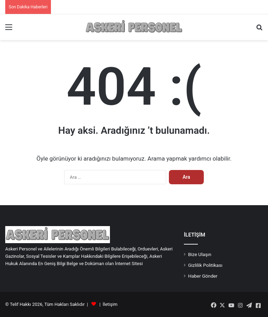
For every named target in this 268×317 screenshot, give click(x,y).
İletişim (110, 304)
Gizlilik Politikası (205, 265)
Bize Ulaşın (199, 254)
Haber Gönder (202, 276)
